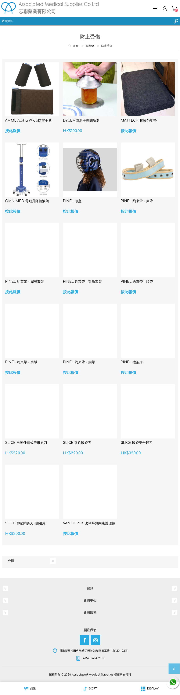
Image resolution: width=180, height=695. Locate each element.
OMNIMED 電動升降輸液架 (27, 201)
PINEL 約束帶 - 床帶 (137, 201)
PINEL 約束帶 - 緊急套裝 (82, 282)
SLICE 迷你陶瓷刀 (77, 443)
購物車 (174, 8)
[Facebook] (84, 640)
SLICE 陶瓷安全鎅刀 (136, 443)
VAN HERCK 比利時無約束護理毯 (89, 523)
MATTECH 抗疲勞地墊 (139, 120)
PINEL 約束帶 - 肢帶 (137, 282)
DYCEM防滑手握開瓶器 (81, 120)
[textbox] (86, 21)
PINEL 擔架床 (132, 362)
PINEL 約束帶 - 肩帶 (21, 362)
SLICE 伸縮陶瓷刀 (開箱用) (25, 523)
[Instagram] (95, 640)
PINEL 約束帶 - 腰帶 (79, 362)
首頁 (76, 45)
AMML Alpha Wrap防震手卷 (28, 120)
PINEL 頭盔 (72, 201)
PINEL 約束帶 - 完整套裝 (24, 282)
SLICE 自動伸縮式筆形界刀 (26, 443)
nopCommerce (98, 677)
